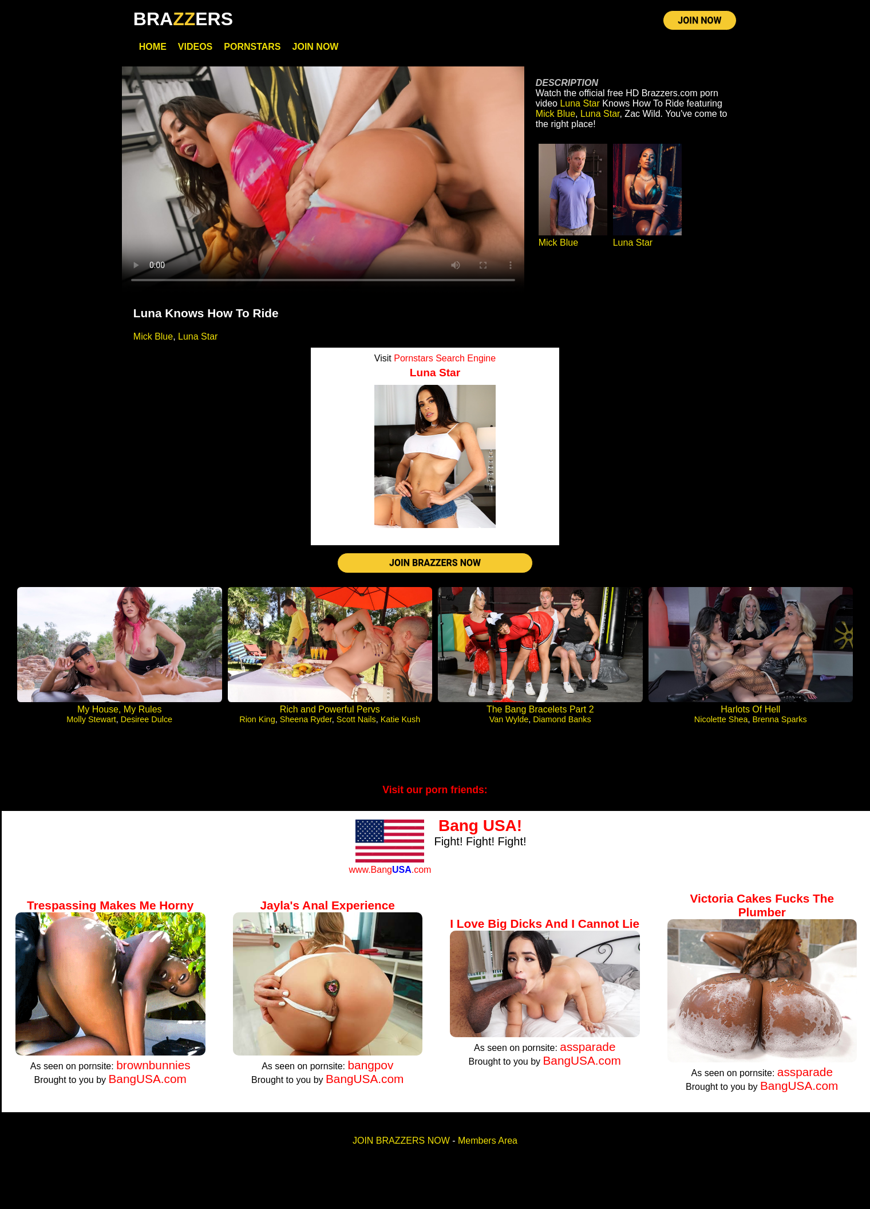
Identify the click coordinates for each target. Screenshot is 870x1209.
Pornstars (252, 50)
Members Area (487, 1147)
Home (153, 50)
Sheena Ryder (306, 725)
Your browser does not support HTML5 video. (323, 183)
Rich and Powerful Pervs (330, 715)
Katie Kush (401, 725)
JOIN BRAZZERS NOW (435, 568)
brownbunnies (153, 1071)
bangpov (371, 1071)
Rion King (257, 725)
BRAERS (183, 19)
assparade (587, 1053)
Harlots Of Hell (750, 715)
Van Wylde (508, 725)
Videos (195, 50)
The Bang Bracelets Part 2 (540, 715)
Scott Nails (356, 725)
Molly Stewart (91, 725)
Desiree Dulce (146, 725)
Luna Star (197, 340)
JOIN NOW (699, 22)
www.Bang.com (390, 876)
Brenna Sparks (779, 725)
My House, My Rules (119, 715)
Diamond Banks (562, 725)
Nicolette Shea (721, 725)
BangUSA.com (147, 1085)
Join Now (315, 50)
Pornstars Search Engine (445, 362)
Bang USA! (480, 832)
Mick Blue (153, 340)
